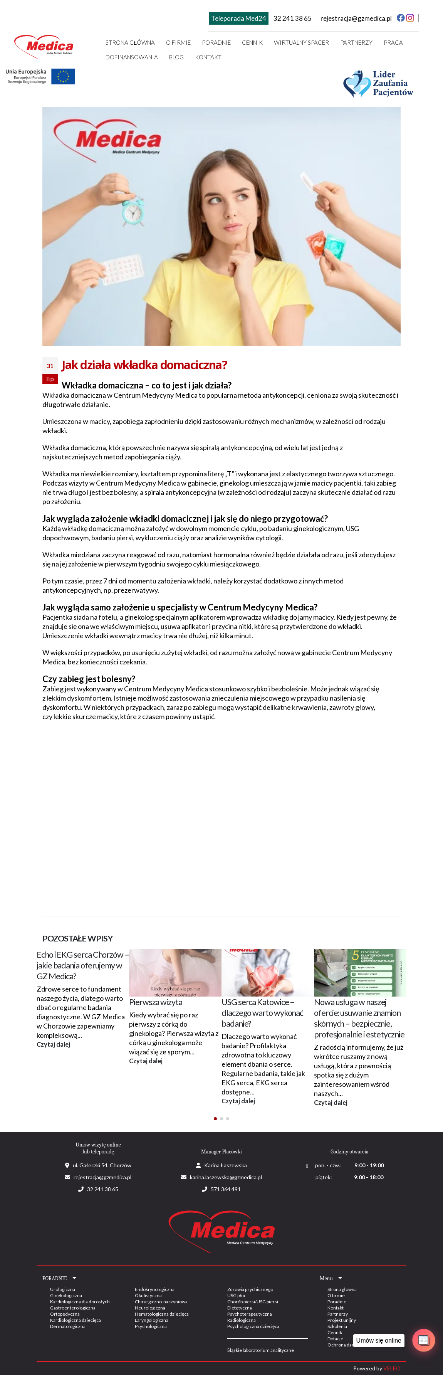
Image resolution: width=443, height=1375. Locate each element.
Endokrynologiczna (155, 1289)
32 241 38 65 (293, 18)
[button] (215, 1118)
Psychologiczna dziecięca (253, 1326)
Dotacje (335, 1338)
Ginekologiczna (66, 1295)
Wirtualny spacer (301, 42)
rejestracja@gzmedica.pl (356, 18)
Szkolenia (337, 1326)
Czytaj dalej (53, 1044)
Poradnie (336, 1301)
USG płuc (236, 1295)
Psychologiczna (151, 1326)
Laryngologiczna (151, 1320)
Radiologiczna (241, 1320)
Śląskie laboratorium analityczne (260, 1350)
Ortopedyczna (65, 1314)
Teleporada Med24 (238, 18)
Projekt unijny (341, 1320)
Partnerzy (356, 42)
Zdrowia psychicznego (250, 1289)
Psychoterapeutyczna (249, 1314)
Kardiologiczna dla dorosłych (80, 1301)
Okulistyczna (148, 1295)
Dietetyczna (239, 1308)
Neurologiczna (150, 1308)
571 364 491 (226, 1189)
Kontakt (208, 57)
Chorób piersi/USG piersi (252, 1301)
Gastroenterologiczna (73, 1308)
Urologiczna (62, 1289)
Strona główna (130, 42)
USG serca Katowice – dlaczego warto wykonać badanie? (262, 1013)
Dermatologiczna (68, 1326)
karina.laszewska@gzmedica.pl (226, 1177)
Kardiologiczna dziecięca (75, 1320)
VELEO (392, 1368)
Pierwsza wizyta (155, 1002)
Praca (393, 42)
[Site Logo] (44, 46)
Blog (176, 57)
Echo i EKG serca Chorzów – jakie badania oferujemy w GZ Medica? (83, 965)
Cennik (252, 42)
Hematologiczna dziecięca (162, 1314)
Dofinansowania (132, 57)
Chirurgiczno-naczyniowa (161, 1301)
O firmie (178, 42)
